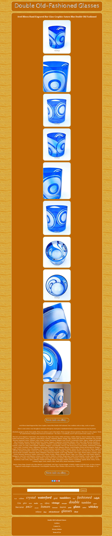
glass (77, 506)
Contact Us (56, 526)
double (74, 502)
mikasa (38, 512)
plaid (69, 507)
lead (15, 498)
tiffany (47, 503)
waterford (44, 497)
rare (74, 498)
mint (30, 503)
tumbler (86, 502)
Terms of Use (57, 532)
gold (56, 498)
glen (25, 503)
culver (84, 507)
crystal (31, 497)
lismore (45, 506)
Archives (57, 523)
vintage (56, 502)
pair (29, 506)
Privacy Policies (57, 529)
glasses (66, 511)
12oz (19, 503)
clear (76, 512)
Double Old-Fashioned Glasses (57, 520)
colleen (21, 498)
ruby (41, 503)
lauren (63, 507)
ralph (96, 498)
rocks (36, 503)
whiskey (93, 506)
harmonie (55, 507)
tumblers (65, 497)
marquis (64, 503)
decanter (37, 507)
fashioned (84, 497)
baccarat (20, 507)
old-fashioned (54, 512)
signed (95, 503)
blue (45, 512)
